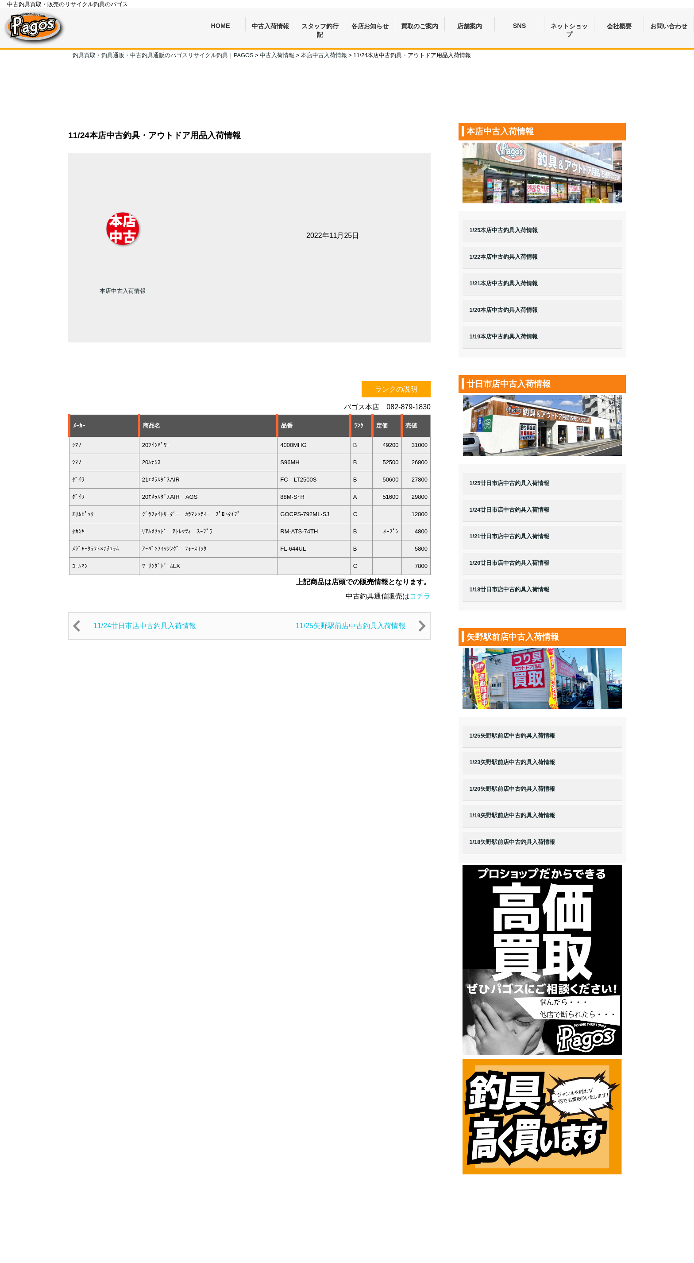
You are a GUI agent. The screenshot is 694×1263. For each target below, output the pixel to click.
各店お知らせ (370, 26)
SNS (519, 25)
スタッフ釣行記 (320, 27)
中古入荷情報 (270, 26)
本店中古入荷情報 (123, 291)
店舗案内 (469, 26)
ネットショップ (569, 27)
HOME (220, 25)
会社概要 (619, 26)
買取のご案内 (419, 26)
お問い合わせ (668, 26)
